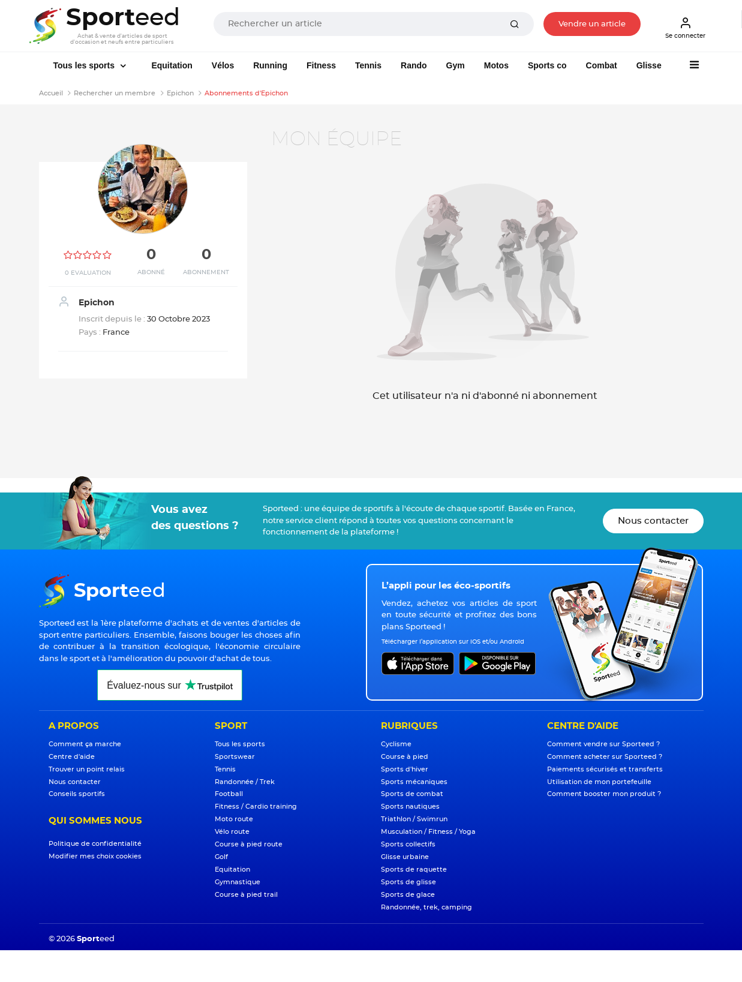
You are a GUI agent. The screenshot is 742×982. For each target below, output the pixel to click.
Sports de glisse (408, 882)
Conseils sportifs (77, 794)
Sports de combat (412, 794)
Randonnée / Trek (245, 782)
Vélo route (232, 831)
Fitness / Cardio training (256, 806)
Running (270, 65)
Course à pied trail (246, 894)
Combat (601, 65)
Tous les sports (85, 65)
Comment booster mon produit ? (604, 794)
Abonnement (206, 272)
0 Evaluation (88, 273)
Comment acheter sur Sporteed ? (604, 756)
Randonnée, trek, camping (426, 907)
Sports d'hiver (404, 769)
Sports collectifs (408, 844)
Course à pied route (249, 844)
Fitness (321, 65)
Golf (221, 857)
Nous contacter (653, 520)
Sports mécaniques (414, 782)
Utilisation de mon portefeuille (599, 782)
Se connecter (685, 27)
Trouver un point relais (87, 769)
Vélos (223, 65)
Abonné (151, 272)
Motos (496, 65)
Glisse (649, 65)
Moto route (234, 819)
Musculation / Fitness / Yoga (428, 831)
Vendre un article (592, 24)
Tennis (368, 65)
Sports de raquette (414, 869)
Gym (455, 65)
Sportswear (235, 756)
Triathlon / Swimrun (414, 819)
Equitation (171, 65)
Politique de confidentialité (95, 843)
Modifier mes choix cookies (95, 856)
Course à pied (404, 756)
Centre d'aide (72, 756)
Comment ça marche (85, 744)
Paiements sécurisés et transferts (605, 769)
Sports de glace (408, 894)
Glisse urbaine (405, 857)
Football (229, 794)
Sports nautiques (410, 806)
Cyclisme (396, 744)
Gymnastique (237, 882)
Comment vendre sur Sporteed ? (603, 744)
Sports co (547, 65)
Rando (414, 65)
